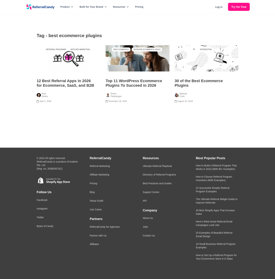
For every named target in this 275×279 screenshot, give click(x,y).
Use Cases (96, 209)
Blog (92, 192)
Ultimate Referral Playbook (157, 166)
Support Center (151, 192)
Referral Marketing (100, 166)
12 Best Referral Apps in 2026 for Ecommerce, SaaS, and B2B (65, 83)
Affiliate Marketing (80, 49)
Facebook (42, 200)
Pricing (139, 6)
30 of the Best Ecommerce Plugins (199, 83)
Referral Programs (56, 49)
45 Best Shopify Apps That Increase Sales (215, 212)
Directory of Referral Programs (159, 174)
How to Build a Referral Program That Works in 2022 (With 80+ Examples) (216, 167)
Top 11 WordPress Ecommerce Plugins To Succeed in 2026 (134, 83)
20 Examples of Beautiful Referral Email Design (214, 234)
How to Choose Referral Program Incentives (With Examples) (214, 178)
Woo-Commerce (121, 49)
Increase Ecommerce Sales (146, 49)
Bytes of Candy (45, 226)
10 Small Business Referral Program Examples (216, 246)
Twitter (40, 217)
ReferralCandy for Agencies (105, 226)
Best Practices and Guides (157, 183)
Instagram (42, 208)
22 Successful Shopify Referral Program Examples (212, 190)
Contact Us (149, 235)
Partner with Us (98, 235)
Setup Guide (96, 200)
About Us (148, 218)
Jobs (145, 226)
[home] (39, 7)
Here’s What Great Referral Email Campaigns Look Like (214, 223)
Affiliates (94, 244)
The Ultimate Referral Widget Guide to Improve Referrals (216, 201)
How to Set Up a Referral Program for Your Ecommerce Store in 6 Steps (216, 257)
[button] (67, 7)
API (145, 200)
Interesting (206, 49)
